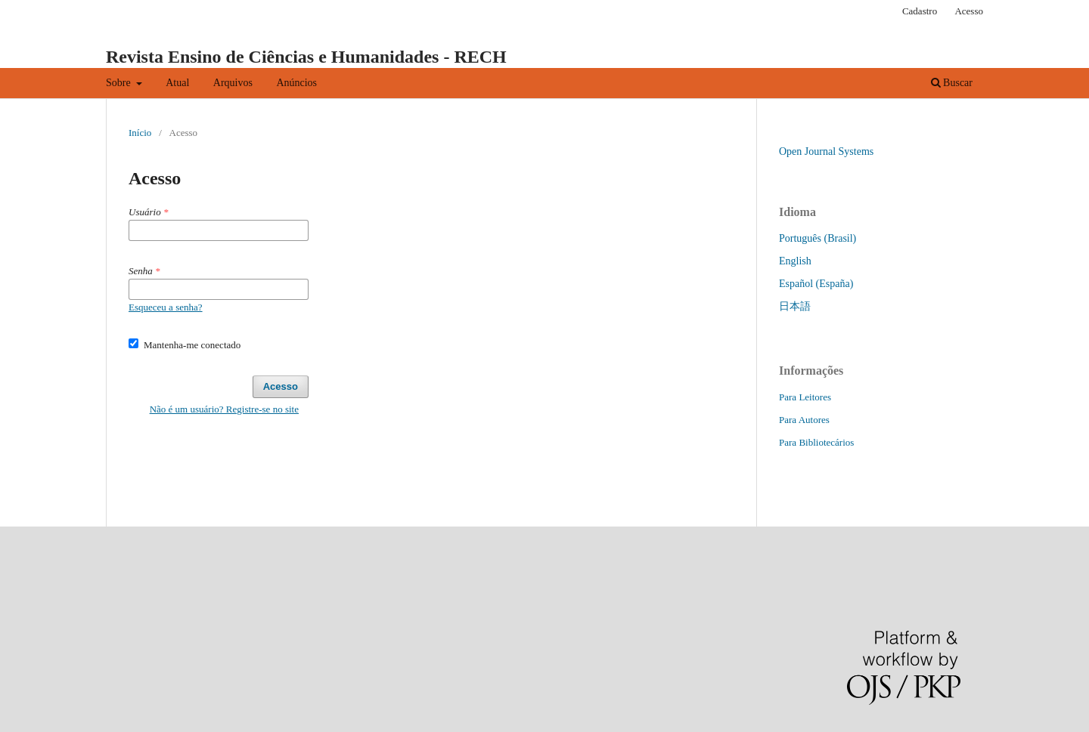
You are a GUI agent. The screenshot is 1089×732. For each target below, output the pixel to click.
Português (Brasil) (817, 238)
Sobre (119, 82)
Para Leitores (805, 397)
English (795, 261)
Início (140, 132)
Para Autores (804, 419)
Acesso (968, 11)
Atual (177, 82)
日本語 (795, 306)
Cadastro (919, 11)
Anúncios (296, 82)
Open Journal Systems (826, 151)
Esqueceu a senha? (166, 307)
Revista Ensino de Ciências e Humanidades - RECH (306, 56)
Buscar (952, 82)
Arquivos (233, 82)
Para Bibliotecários (816, 442)
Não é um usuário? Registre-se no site (224, 409)
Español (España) (816, 283)
